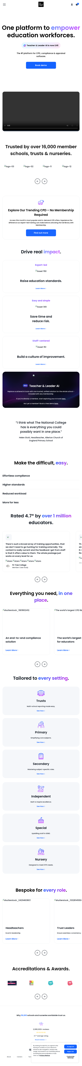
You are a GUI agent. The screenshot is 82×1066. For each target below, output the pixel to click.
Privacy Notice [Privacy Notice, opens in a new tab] (44, 1055)
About (9, 1057)
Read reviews (41, 1040)
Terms (30, 1057)
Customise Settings (70, 1057)
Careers (19, 1057)
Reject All (70, 1052)
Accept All (70, 1047)
